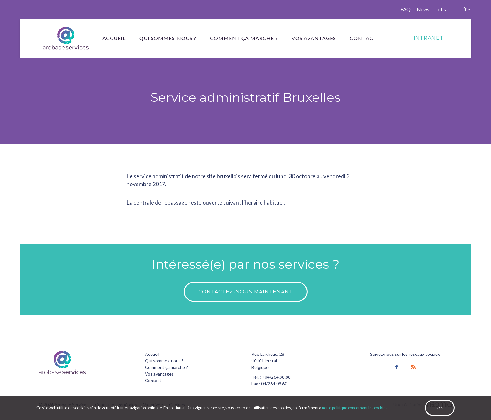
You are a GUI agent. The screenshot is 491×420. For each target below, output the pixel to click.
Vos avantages (314, 38)
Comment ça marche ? (244, 38)
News (423, 9)
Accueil (114, 38)
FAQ (406, 9)
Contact (363, 38)
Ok (440, 407)
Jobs (441, 9)
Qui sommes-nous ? (167, 38)
